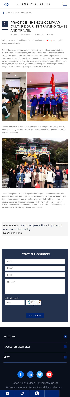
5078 (50, 34)
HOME (8, 13)
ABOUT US (42, 4)
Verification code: (12, 298)
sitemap (57, 387)
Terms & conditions (40, 387)
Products (24, 4)
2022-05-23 (26, 34)
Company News (25, 13)
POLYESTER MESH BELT (35, 346)
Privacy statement (16, 387)
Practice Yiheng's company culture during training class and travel (39, 26)
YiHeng (49, 40)
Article (40, 34)
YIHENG (14, 34)
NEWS (15, 13)
